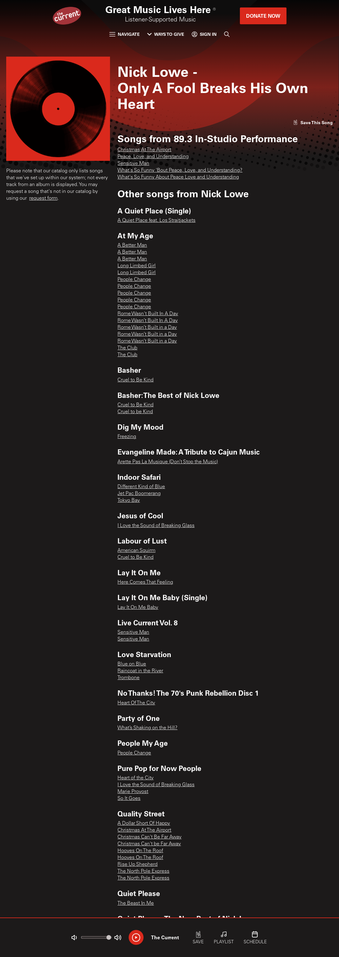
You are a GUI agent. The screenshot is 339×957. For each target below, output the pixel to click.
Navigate (124, 34)
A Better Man (132, 245)
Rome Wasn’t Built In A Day (147, 320)
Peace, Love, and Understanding (153, 156)
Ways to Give (165, 34)
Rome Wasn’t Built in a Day (147, 327)
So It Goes (128, 798)
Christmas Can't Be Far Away (149, 837)
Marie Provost (132, 791)
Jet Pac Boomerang (139, 493)
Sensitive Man (133, 163)
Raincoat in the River (140, 671)
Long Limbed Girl (136, 266)
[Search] (227, 34)
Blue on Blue (131, 664)
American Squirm (136, 550)
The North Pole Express (143, 871)
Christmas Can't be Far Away (149, 844)
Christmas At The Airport (144, 149)
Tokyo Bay (128, 500)
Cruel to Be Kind (135, 380)
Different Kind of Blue (141, 486)
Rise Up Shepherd (137, 864)
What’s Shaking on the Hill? (147, 728)
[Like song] (313, 122)
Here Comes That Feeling (145, 582)
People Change (134, 279)
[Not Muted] (74, 937)
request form (43, 198)
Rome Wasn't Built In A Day (147, 313)
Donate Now (263, 15)
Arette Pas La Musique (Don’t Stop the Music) (167, 462)
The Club (127, 348)
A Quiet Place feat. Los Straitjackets (156, 220)
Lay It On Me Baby (137, 607)
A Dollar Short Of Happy (143, 823)
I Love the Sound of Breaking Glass (156, 525)
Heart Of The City (136, 703)
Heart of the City (135, 778)
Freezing (126, 436)
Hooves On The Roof (140, 850)
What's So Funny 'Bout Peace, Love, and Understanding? (179, 170)
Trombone (128, 677)
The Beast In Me (135, 903)
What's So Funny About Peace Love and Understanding (178, 177)
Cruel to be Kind (135, 411)
